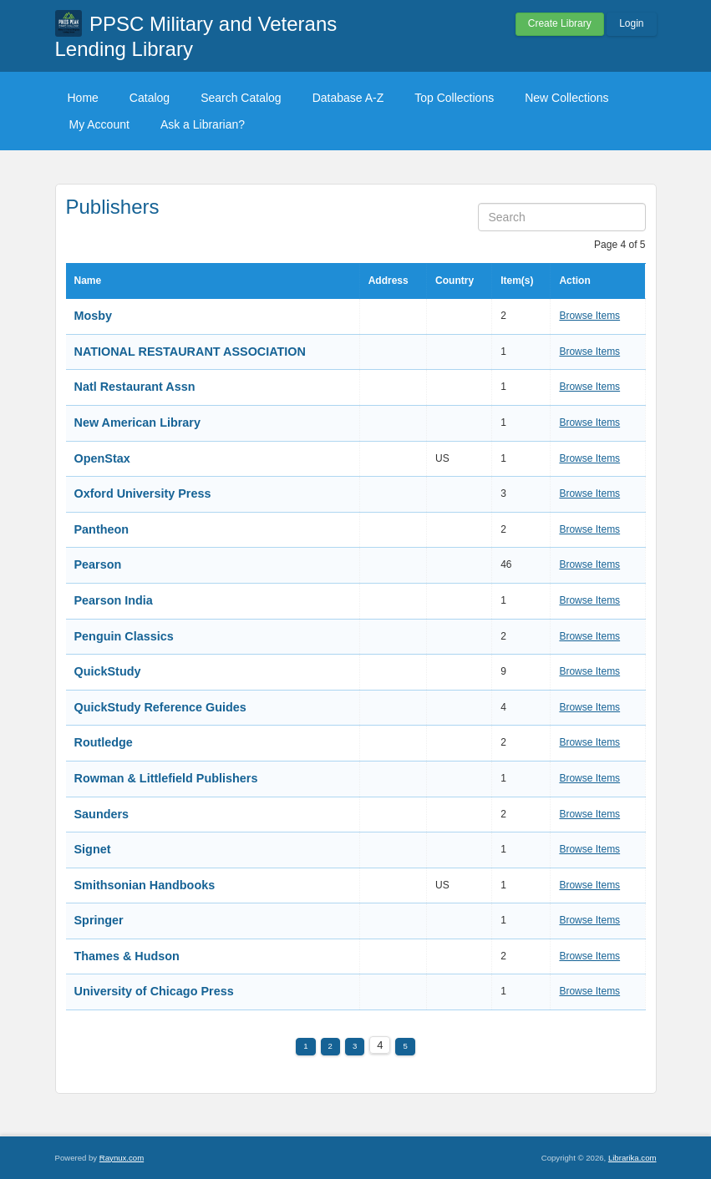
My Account (99, 124)
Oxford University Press (142, 493)
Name (88, 280)
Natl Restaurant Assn (135, 386)
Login (631, 23)
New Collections (566, 97)
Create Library (560, 23)
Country (454, 280)
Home (83, 97)
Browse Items (589, 315)
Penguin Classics (124, 636)
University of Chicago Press (154, 991)
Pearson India (113, 600)
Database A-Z (348, 97)
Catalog (150, 97)
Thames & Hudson (127, 956)
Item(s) (516, 280)
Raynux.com (121, 1157)
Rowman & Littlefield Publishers (166, 778)
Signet (92, 849)
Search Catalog (241, 97)
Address (388, 280)
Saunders (102, 814)
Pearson (98, 564)
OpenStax (102, 458)
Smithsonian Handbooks (145, 885)
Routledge (103, 742)
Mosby (93, 315)
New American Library (137, 422)
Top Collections (454, 97)
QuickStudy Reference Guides (160, 707)
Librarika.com (632, 1157)
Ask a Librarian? (202, 124)
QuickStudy (107, 671)
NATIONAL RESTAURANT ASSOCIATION (190, 351)
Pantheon (102, 529)
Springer (99, 920)
